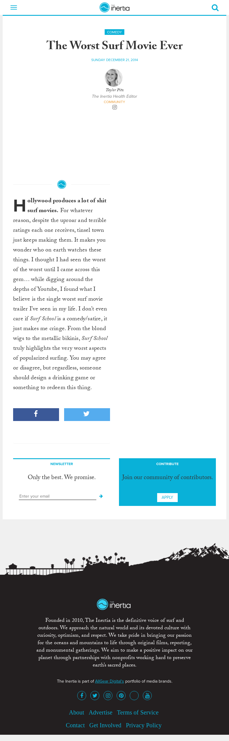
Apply (167, 497)
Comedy (114, 32)
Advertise (100, 712)
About (76, 712)
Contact (75, 725)
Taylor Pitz (115, 90)
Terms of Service (138, 712)
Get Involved (105, 725)
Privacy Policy (144, 725)
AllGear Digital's (109, 681)
